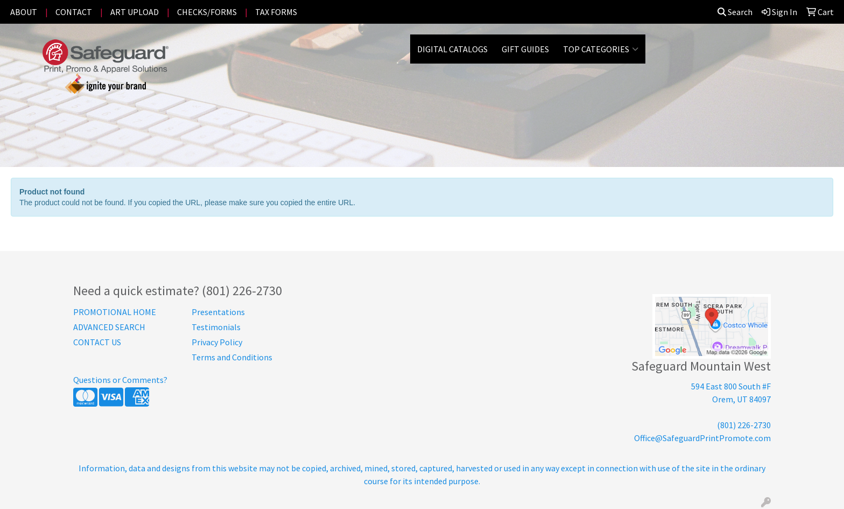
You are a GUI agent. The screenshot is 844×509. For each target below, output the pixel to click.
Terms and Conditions (232, 357)
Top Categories (600, 49)
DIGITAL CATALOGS (452, 49)
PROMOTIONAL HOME (114, 311)
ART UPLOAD (134, 11)
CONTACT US (97, 342)
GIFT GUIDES (525, 49)
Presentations (218, 311)
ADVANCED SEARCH (109, 327)
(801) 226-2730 (744, 425)
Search (735, 11)
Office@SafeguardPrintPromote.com (702, 438)
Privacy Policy (217, 342)
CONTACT (73, 11)
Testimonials (216, 327)
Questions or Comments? (120, 379)
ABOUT (23, 11)
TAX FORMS (276, 11)
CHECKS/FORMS (207, 11)
